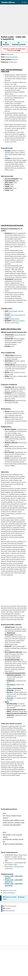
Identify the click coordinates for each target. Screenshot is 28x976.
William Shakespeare (11, 57)
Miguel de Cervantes (18, 320)
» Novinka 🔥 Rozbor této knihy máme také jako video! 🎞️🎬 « (14, 49)
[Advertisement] (14, 19)
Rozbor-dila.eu (8, 2)
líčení (24, 300)
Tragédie (7, 158)
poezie (7, 337)
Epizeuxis (9, 709)
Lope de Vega (15, 322)
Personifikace (11, 684)
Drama (16, 335)
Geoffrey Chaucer (14, 319)
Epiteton (9, 688)
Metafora (10, 692)
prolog (16, 395)
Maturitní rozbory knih (9, 890)
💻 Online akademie (9, 910)
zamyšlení (18, 723)
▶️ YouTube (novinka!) (9, 906)
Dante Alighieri (13, 311)
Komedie (7, 151)
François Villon (14, 315)
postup (12, 400)
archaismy (13, 654)
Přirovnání (10, 698)
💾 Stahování (7, 908)
